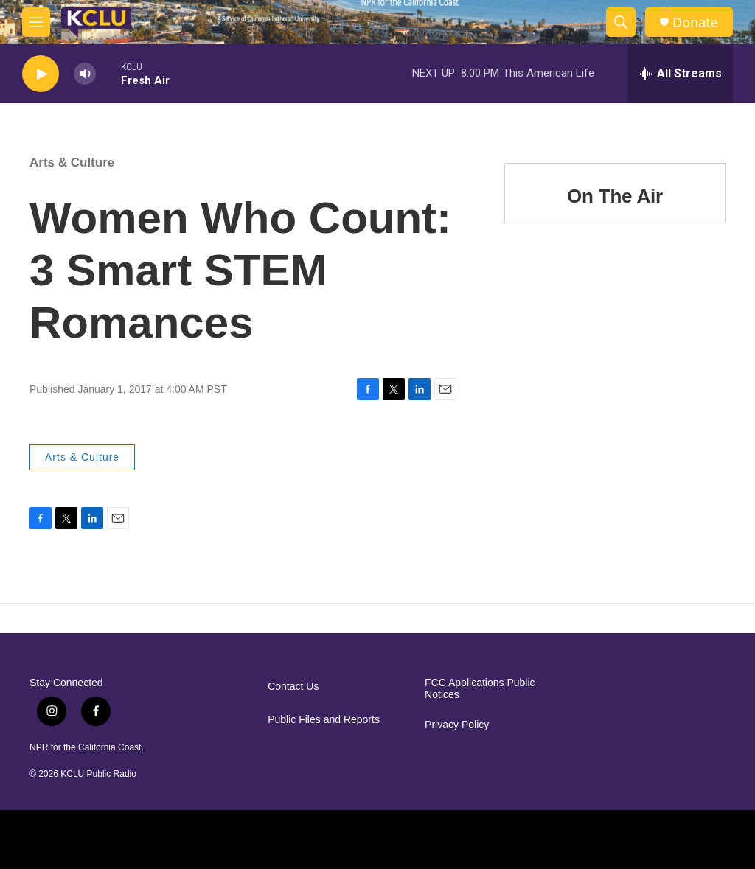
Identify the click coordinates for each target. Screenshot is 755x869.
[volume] (84, 74)
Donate (695, 22)
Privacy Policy (457, 724)
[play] (40, 74)
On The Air (615, 196)
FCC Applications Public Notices (480, 688)
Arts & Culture (71, 163)
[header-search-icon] (621, 22)
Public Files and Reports (324, 719)
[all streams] (680, 73)
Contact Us (293, 686)
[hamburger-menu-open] (36, 22)
